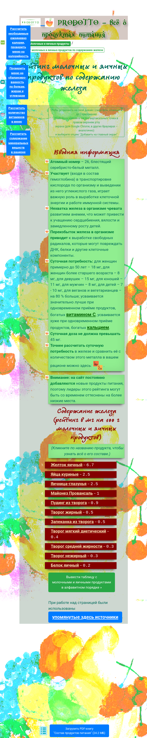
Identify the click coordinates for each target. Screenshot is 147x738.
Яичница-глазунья (68, 483)
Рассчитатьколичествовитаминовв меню (16, 114)
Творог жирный (66, 511)
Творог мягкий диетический (78, 529)
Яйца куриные (65, 474)
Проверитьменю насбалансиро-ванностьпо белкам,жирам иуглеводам (17, 82)
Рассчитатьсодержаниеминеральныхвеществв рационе (18, 143)
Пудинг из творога (69, 502)
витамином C (81, 314)
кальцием (98, 327)
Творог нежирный (68, 554)
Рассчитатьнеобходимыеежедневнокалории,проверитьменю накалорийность (18, 42)
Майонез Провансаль (72, 492)
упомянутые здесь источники (85, 614)
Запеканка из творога (72, 520)
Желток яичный (66, 465)
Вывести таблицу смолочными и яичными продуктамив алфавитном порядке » (81, 580)
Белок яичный (65, 563)
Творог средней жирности (76, 545)
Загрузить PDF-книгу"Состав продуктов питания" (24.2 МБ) (79, 731)
